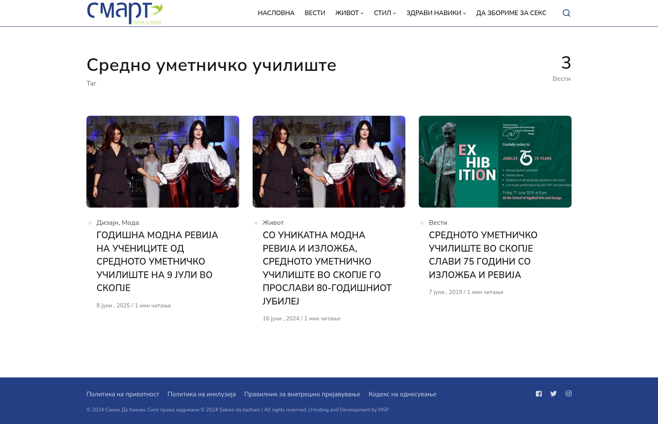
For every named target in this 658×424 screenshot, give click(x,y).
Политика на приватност (122, 394)
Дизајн (107, 222)
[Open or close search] (566, 13)
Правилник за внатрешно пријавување (302, 394)
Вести (438, 222)
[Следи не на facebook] (540, 393)
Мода (130, 222)
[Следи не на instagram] (567, 393)
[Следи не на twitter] (553, 393)
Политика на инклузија (201, 394)
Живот (273, 222)
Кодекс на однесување (402, 394)
